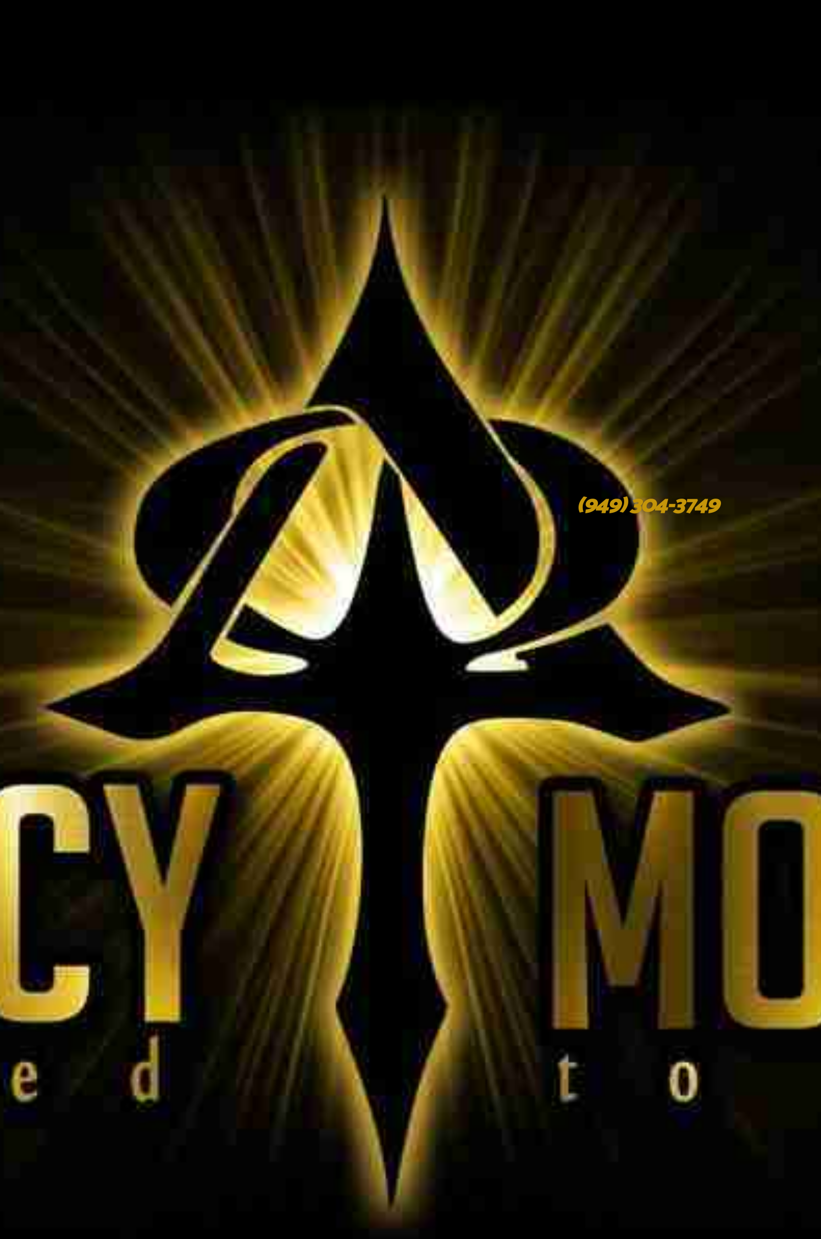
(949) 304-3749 (647, 505)
